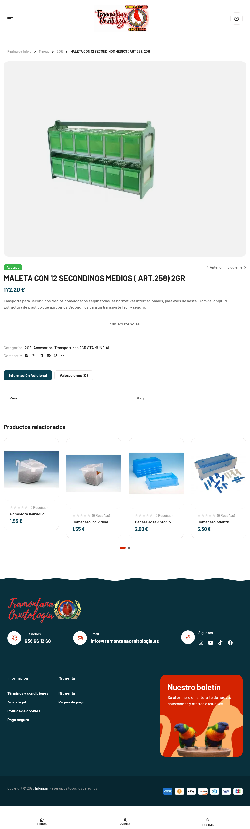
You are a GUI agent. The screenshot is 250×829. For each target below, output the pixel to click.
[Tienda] (42, 820)
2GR (60, 51)
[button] (123, 548)
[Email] (80, 638)
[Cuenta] (125, 820)
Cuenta (125, 823)
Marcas (44, 51)
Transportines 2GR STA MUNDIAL (82, 347)
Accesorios (43, 347)
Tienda (42, 823)
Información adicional (28, 375)
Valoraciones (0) (74, 375)
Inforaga (41, 788)
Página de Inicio (19, 51)
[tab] (28, 375)
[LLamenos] (14, 638)
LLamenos (33, 634)
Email (95, 634)
